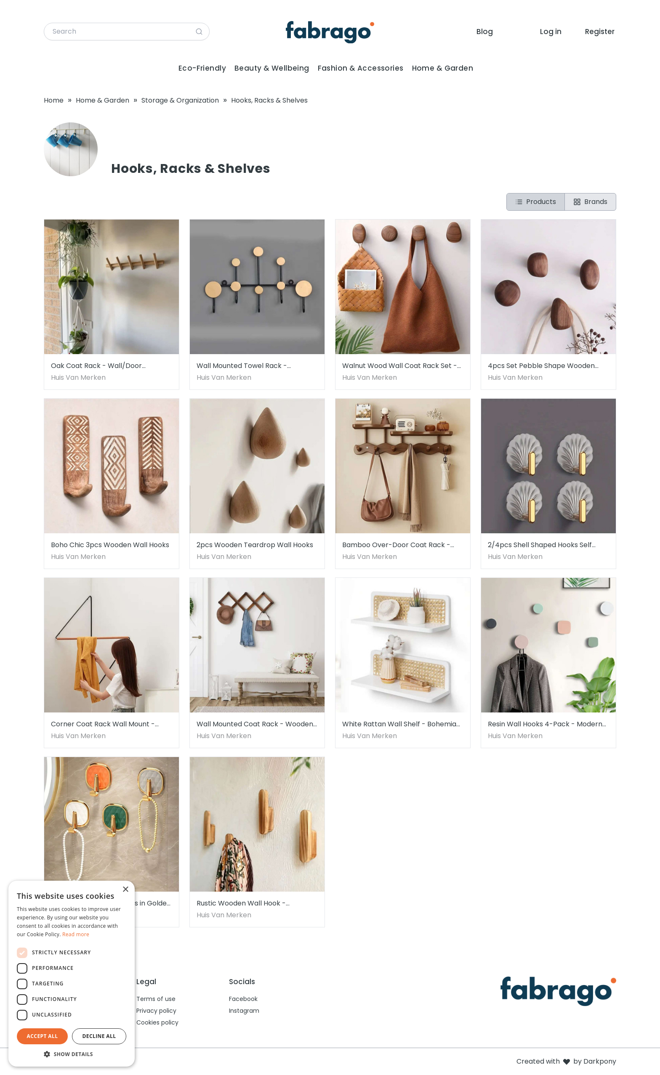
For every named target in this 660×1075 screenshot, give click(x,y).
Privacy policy (156, 1010)
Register (600, 31)
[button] (71, 1054)
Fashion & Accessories (361, 68)
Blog (484, 31)
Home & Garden (443, 68)
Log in (551, 31)
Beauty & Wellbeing (271, 68)
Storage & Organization (180, 100)
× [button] (125, 890)
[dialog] (71, 974)
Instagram (244, 1010)
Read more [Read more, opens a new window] (75, 934)
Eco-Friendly (202, 68)
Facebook (243, 999)
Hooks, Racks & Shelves (269, 100)
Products (535, 202)
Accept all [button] (42, 1036)
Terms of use (156, 999)
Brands (590, 202)
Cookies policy (157, 1022)
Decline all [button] (99, 1036)
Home (54, 100)
